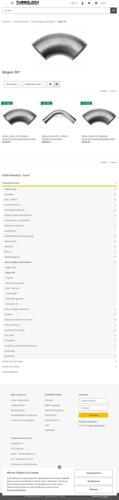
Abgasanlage (11, 189)
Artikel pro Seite (33, 84)
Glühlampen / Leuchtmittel (17, 220)
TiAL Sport (9, 335)
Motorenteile (11, 241)
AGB (47, 425)
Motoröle (9, 246)
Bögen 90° (10, 272)
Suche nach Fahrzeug (12, 361)
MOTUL (8, 251)
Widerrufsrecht (52, 420)
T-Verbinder (11, 293)
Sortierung (11, 84)
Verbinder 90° (12, 304)
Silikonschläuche (12, 324)
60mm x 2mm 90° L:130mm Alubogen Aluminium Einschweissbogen (55, 137)
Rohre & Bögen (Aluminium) (18, 262)
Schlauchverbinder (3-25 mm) (18, 319)
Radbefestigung (12, 257)
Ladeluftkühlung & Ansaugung (19, 236)
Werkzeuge (10, 351)
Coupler (9, 277)
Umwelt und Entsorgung (22, 420)
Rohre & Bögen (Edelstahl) (17, 309)
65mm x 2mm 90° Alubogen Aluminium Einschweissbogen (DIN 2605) (98, 137)
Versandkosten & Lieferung (24, 415)
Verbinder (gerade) (14, 298)
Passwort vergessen (88, 421)
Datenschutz (51, 415)
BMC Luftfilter (11, 199)
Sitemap (49, 400)
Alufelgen (9, 194)
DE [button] (72, 3)
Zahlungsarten (18, 410)
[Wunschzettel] (89, 3)
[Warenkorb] (100, 3)
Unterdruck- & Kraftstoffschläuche (21, 345)
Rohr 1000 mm (12, 288)
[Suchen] (56, 10)
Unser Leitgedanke (20, 400)
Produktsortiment (11, 183)
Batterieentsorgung (54, 410)
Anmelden (93, 415)
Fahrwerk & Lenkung (14, 210)
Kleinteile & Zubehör (14, 225)
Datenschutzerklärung (16, 490)
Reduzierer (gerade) (15, 283)
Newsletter (50, 430)
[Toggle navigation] (12, 2)
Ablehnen (93, 489)
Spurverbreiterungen (15, 330)
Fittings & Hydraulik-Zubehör (18, 215)
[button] (82, 3)
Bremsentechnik (12, 204)
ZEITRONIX (10, 356)
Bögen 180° (11, 267)
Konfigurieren (94, 481)
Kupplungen (10, 230)
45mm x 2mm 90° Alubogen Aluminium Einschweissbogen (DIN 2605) (18, 137)
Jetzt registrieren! (96, 425)
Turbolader (10, 340)
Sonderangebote (10, 371)
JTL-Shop (104, 496)
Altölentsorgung (52, 405)
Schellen (9, 314)
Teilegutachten (18, 405)
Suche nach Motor (10, 366)
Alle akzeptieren (93, 473)
